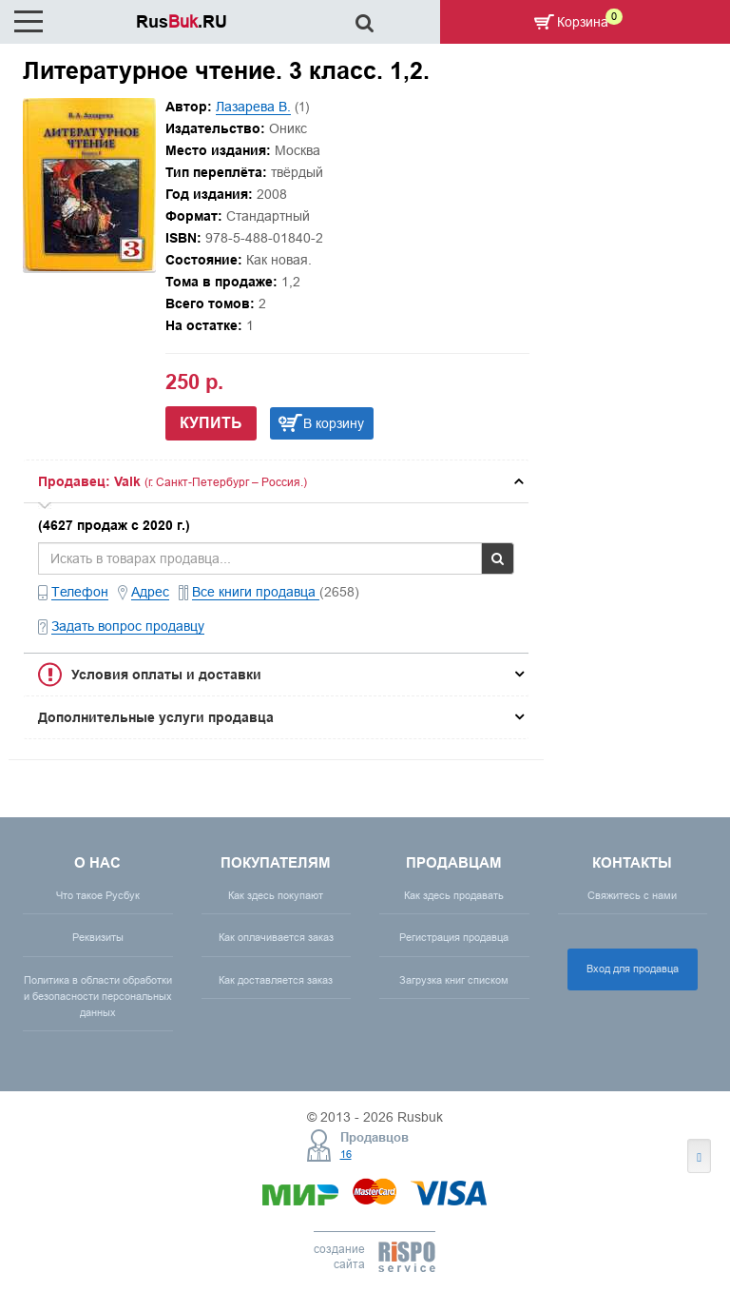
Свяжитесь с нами (632, 895)
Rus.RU (181, 21)
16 (346, 1154)
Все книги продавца (255, 591)
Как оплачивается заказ (276, 937)
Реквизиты (98, 937)
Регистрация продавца (454, 937)
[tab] (276, 481)
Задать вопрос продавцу (127, 626)
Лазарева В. (253, 106)
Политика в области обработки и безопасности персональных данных (98, 996)
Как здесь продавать (454, 895)
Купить (211, 423)
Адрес (150, 591)
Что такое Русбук (98, 895)
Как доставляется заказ (276, 980)
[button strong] (276, 481)
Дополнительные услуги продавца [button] (156, 717)
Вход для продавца (632, 968)
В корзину (333, 423)
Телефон (79, 591)
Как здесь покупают (275, 895)
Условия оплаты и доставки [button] (166, 674)
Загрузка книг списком (454, 980)
